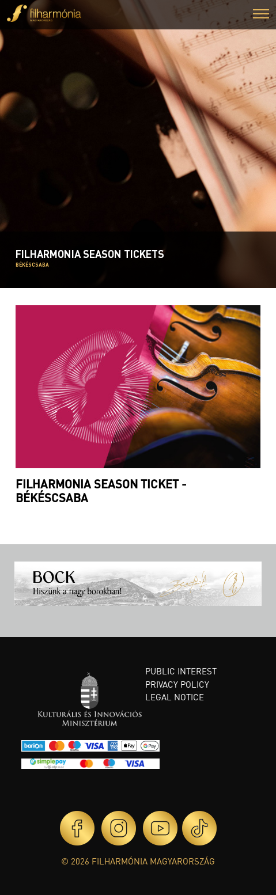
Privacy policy (177, 684)
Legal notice (174, 697)
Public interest (181, 671)
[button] (261, 15)
